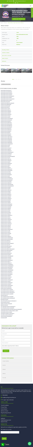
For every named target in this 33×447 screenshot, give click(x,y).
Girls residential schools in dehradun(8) (8, 298)
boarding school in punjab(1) (6, 212)
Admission (4, 61)
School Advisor (4, 409)
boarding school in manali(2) (6, 187)
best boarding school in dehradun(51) (7, 96)
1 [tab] (13, 79)
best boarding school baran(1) (6, 90)
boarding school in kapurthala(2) (6, 170)
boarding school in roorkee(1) (6, 222)
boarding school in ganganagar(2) (7, 143)
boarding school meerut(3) (5, 244)
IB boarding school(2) (4, 299)
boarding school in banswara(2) (6, 119)
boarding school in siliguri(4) (6, 227)
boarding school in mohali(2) (6, 192)
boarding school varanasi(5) (6, 251)
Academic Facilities (5, 52)
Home (2, 22)
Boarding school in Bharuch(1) (6, 128)
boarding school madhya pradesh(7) (7, 243)
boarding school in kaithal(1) (6, 167)
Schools (5, 22)
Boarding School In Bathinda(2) (6, 122)
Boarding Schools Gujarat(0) (6, 254)
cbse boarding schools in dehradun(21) (8, 292)
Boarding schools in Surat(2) (6, 278)
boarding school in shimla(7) (6, 226)
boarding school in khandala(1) (6, 174)
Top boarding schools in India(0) (6, 312)
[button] (29, 443)
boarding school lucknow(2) (5, 241)
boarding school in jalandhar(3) (6, 163)
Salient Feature (5, 58)
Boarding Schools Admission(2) (6, 253)
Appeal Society (4, 421)
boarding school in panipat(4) (6, 206)
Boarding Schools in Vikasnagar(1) (7, 285)
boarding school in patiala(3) (6, 208)
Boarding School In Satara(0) (6, 225)
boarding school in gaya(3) (5, 145)
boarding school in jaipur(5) (5, 161)
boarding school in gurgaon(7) (6, 147)
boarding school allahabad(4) (6, 104)
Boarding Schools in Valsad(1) (6, 284)
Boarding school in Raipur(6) (6, 213)
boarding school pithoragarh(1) (6, 246)
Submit (4, 438)
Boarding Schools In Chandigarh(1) (7, 264)
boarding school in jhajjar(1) (6, 164)
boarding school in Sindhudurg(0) (6, 229)
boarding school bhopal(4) (5, 105)
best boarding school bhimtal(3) (6, 91)
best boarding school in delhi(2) (6, 97)
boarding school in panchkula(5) (6, 205)
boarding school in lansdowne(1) (6, 180)
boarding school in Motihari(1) (6, 194)
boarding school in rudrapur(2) (6, 223)
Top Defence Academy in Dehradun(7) (7, 313)
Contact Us (6, 350)
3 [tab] (16, 79)
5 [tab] (20, 79)
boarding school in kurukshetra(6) (7, 178)
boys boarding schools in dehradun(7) (7, 291)
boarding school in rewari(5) (6, 218)
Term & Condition (5, 405)
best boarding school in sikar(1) (6, 100)
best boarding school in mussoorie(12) (7, 98)
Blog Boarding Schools (6, 412)
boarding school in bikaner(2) (6, 133)
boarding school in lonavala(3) (6, 181)
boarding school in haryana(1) (6, 154)
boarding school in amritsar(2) (6, 114)
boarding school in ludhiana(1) (6, 183)
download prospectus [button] (19, 19)
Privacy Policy (4, 407)
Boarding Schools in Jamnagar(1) (6, 271)
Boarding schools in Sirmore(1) (6, 277)
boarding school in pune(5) (5, 211)
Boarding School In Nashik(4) (6, 199)
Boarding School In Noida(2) (5, 201)
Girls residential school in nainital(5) (7, 296)
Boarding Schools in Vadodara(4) (6, 282)
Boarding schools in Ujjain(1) (6, 281)
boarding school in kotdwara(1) (6, 177)
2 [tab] (14, 79)
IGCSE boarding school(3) (5, 302)
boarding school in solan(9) (5, 232)
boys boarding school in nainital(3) (7, 289)
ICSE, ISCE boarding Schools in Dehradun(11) (8, 300)
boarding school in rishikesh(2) (6, 219)
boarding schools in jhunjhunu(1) (6, 272)
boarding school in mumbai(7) (6, 195)
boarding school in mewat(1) (6, 191)
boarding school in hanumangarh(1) (7, 152)
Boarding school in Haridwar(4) (6, 153)
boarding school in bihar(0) (5, 132)
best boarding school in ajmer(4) (6, 93)
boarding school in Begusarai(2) (6, 124)
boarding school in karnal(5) (6, 171)
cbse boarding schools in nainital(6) (7, 293)
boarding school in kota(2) (5, 176)
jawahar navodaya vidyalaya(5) (6, 303)
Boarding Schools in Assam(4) (6, 258)
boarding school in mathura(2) (6, 190)
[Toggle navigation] (30, 6)
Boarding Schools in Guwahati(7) (6, 268)
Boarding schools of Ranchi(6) (6, 286)
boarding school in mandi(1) (6, 188)
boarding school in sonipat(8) (6, 233)
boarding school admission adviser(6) (7, 103)
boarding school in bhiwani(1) (6, 131)
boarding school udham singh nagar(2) (7, 248)
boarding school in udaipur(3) (6, 236)
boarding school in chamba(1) (6, 135)
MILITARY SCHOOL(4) (4, 305)
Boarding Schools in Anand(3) (6, 257)
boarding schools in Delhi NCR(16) (7, 267)
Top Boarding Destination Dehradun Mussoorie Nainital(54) (11, 309)
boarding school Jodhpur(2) (5, 240)
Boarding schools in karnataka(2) (6, 274)
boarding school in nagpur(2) (6, 197)
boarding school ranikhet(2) (5, 247)
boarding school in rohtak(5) (6, 220)
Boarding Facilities (5, 49)
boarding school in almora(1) (6, 110)
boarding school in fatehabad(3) (6, 142)
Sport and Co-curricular (6, 55)
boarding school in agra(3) (5, 108)
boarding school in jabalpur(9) (6, 160)
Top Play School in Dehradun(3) (6, 316)
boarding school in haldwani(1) (6, 150)
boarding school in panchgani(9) (6, 204)
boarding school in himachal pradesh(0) (8, 156)
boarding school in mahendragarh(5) (7, 185)
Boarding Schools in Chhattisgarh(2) (7, 265)
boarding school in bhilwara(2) (6, 129)
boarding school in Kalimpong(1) (6, 168)
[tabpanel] (6, 70)
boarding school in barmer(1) (6, 121)
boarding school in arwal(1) (5, 117)
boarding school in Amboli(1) (6, 112)
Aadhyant (3, 418)
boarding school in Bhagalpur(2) (6, 125)
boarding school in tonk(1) (5, 234)
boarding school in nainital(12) (6, 198)
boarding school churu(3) (5, 107)
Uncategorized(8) (4, 317)
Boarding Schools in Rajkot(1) (6, 275)
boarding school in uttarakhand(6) (7, 237)
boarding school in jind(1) (5, 166)
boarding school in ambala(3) (6, 111)
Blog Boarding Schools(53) (5, 101)
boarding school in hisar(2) (5, 157)
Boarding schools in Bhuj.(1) (5, 261)
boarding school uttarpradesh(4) (6, 250)
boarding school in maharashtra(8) (7, 184)
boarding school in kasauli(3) (6, 173)
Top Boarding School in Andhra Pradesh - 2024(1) (9, 310)
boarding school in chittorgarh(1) (6, 136)
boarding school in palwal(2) (6, 202)
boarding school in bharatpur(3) (6, 126)
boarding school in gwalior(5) (6, 149)
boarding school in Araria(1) (5, 115)
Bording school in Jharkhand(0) (6, 288)
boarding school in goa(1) (5, 146)
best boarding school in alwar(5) (6, 94)
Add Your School (4, 411)
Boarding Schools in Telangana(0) (7, 279)
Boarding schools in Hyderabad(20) (7, 269)
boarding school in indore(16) (6, 159)
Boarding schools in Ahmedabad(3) (7, 255)
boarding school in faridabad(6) (6, 140)
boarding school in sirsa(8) (5, 230)
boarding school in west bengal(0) (7, 239)
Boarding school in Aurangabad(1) (7, 118)
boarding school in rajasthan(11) (6, 215)
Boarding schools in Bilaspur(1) (6, 262)
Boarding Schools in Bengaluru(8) (6, 260)
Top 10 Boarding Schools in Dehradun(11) (8, 306)
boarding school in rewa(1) (5, 216)
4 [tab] (18, 79)
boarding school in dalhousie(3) (6, 138)
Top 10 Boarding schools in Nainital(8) (7, 307)
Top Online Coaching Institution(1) (7, 314)
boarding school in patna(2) (5, 209)
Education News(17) (4, 295)
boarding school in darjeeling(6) (6, 139)
